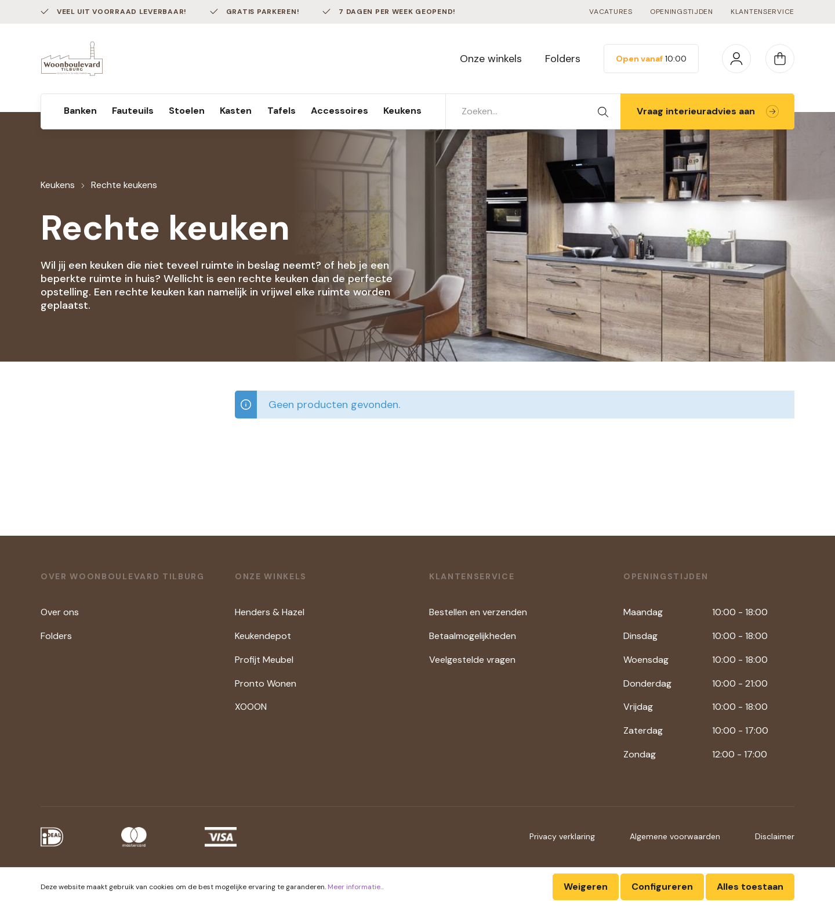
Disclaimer (774, 836)
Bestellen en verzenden (478, 612)
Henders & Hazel (269, 612)
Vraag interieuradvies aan (707, 111)
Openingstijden (681, 11)
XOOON (251, 707)
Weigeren (586, 886)
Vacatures (610, 11)
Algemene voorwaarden (675, 836)
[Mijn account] (736, 58)
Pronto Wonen (265, 683)
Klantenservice (762, 11)
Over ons (60, 612)
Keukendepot (263, 636)
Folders (562, 59)
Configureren (662, 886)
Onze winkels (491, 59)
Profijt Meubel (264, 660)
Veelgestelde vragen (472, 660)
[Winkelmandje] (779, 58)
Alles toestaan (750, 886)
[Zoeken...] (516, 111)
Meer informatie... (356, 886)
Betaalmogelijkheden (472, 636)
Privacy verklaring (562, 836)
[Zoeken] (603, 111)
